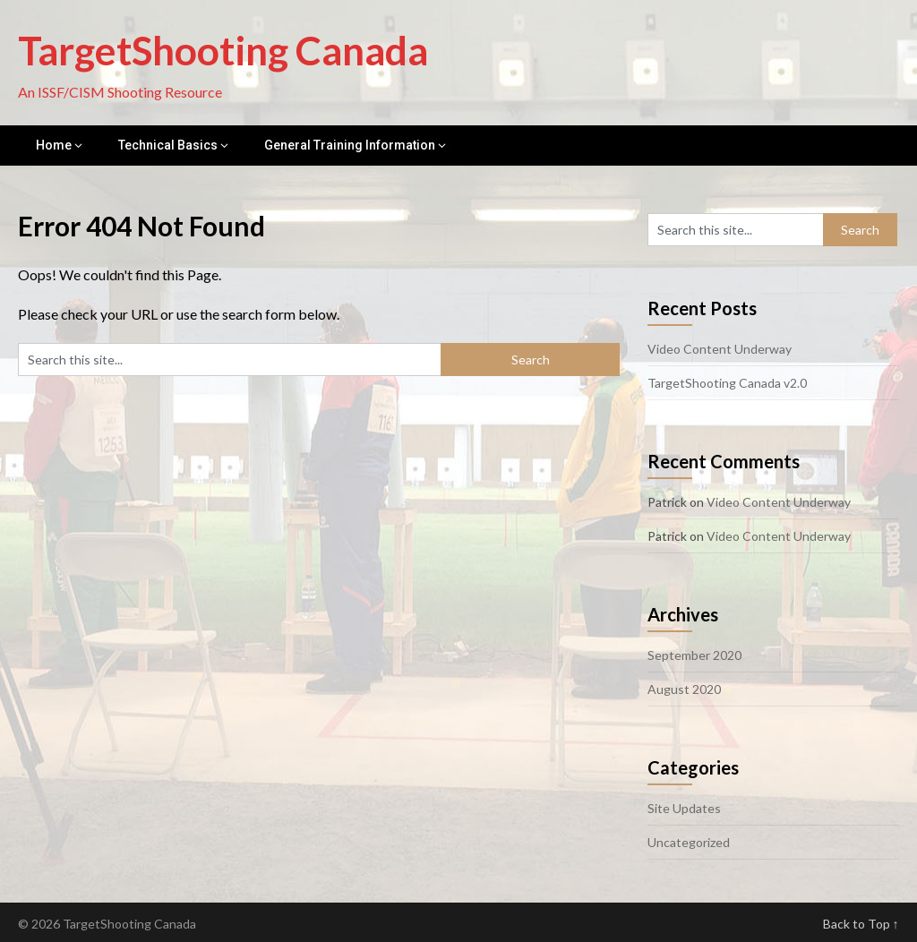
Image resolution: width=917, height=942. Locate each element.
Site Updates (684, 808)
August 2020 (684, 689)
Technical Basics (168, 145)
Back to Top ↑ (861, 923)
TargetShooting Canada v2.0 (727, 382)
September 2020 (694, 655)
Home (54, 145)
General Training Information (349, 145)
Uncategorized (688, 842)
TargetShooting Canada (223, 50)
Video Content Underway (719, 348)
